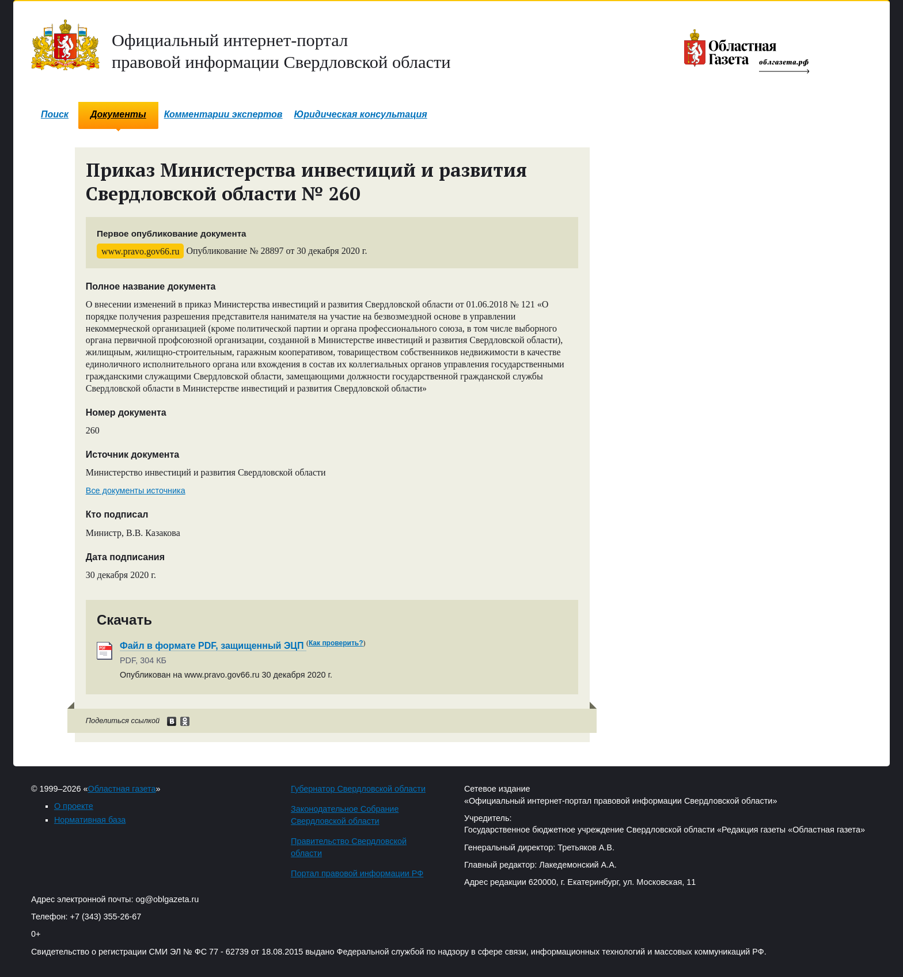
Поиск (55, 114)
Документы (118, 114)
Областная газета (122, 788)
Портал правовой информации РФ (357, 873)
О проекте (73, 806)
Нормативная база (90, 819)
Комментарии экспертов (223, 114)
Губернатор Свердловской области (358, 788)
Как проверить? (336, 643)
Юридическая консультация (360, 114)
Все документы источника (135, 490)
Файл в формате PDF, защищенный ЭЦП (213, 646)
